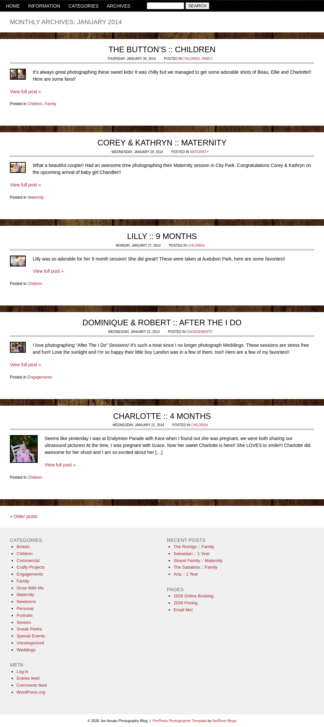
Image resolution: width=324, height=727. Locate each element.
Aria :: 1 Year (186, 574)
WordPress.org (31, 692)
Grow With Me (30, 588)
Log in (22, 671)
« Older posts (23, 516)
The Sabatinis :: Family (195, 567)
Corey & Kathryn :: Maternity (162, 142)
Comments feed (32, 685)
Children (191, 59)
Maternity (199, 152)
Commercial (28, 560)
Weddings (26, 649)
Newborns (26, 601)
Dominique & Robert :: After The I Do (161, 322)
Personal (25, 608)
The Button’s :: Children (162, 49)
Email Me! (183, 609)
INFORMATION (44, 6)
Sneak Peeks (29, 628)
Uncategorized (30, 642)
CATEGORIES (83, 6)
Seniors (24, 622)
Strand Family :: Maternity (198, 560)
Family (207, 59)
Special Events (31, 635)
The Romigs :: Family (194, 546)
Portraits (24, 615)
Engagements (199, 332)
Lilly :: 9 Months (162, 236)
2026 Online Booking (194, 595)
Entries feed (28, 678)
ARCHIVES (119, 6)
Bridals (23, 546)
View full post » (25, 91)
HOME (13, 6)
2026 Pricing (185, 602)
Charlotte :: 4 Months (162, 416)
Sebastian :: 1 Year (192, 553)
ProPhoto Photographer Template (180, 721)
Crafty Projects (31, 567)
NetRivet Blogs (224, 721)
